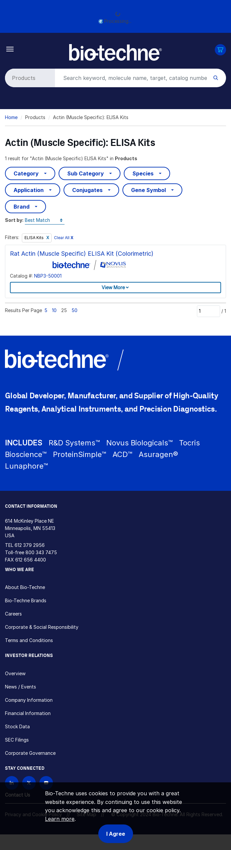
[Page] (208, 311)
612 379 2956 (30, 545)
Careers (13, 614)
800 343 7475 (41, 552)
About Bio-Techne (25, 587)
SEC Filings (17, 740)
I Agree (115, 833)
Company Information (29, 700)
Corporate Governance (30, 753)
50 (74, 310)
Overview (15, 673)
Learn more (59, 819)
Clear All (63, 237)
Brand (21, 206)
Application (29, 190)
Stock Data (17, 726)
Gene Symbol (148, 190)
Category (26, 173)
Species (143, 173)
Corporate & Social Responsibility (41, 627)
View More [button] (113, 287)
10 (54, 310)
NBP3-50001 (48, 276)
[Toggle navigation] (10, 48)
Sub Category (85, 173)
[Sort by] (45, 220)
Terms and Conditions (29, 640)
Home (11, 117)
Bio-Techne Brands (25, 600)
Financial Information (28, 713)
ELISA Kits (34, 237)
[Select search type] (29, 78)
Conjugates (87, 190)
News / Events (20, 686)
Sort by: (14, 220)
